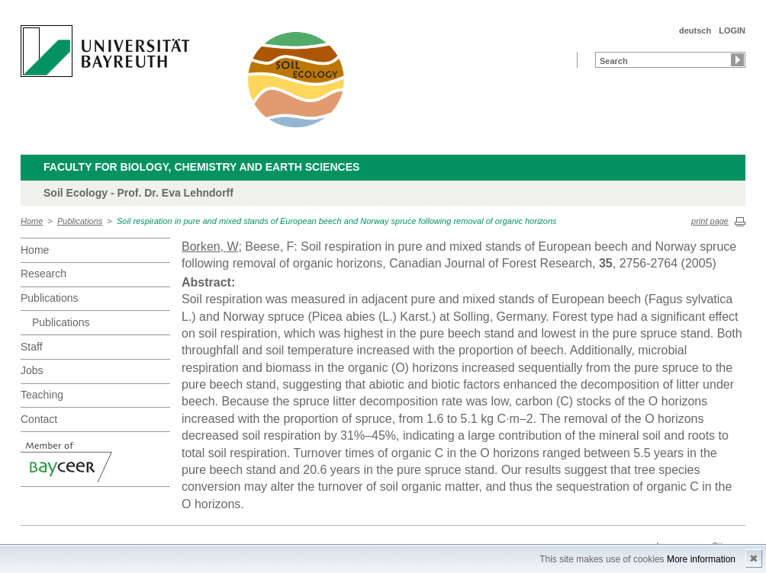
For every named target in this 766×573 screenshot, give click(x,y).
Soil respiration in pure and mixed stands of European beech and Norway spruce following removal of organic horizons (337, 221)
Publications (79, 221)
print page (710, 221)
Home (32, 221)
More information (701, 559)
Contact (39, 419)
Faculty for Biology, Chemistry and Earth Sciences (201, 167)
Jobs (32, 370)
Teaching (42, 395)
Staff (32, 347)
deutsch (695, 30)
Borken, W (210, 246)
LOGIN (732, 30)
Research (43, 273)
